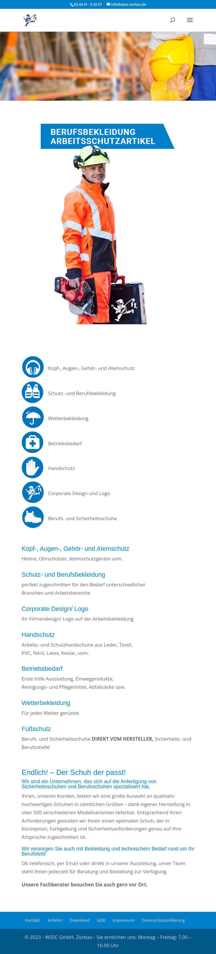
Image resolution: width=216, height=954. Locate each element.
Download (79, 920)
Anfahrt (55, 920)
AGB (101, 920)
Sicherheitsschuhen (44, 786)
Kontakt (32, 920)
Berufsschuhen (95, 786)
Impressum (123, 920)
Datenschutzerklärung (163, 920)
